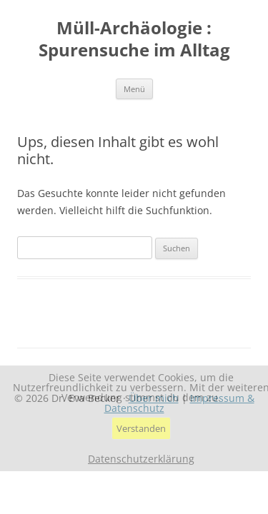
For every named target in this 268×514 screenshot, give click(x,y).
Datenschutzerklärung (141, 459)
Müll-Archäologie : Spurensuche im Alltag (134, 39)
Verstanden (141, 428)
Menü (134, 89)
